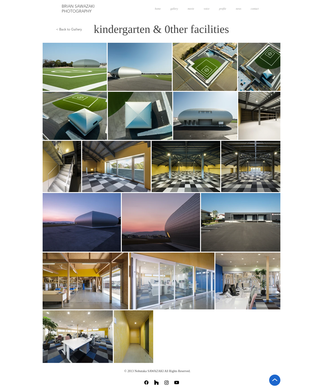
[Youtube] (176, 382)
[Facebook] (146, 382)
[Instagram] (166, 382)
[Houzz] (156, 382)
